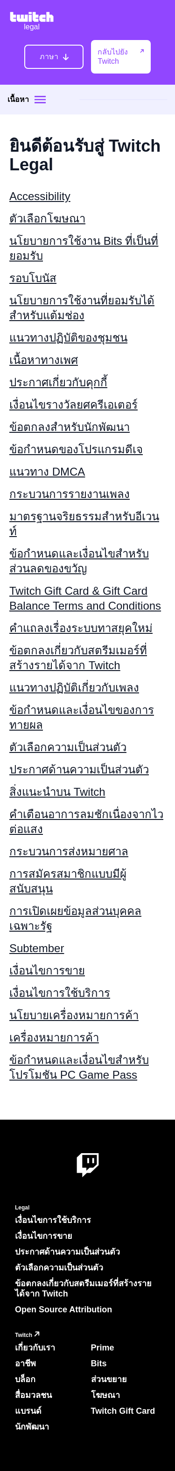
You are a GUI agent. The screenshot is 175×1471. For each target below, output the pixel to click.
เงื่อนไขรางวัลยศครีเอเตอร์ (73, 404)
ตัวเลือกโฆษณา (47, 218)
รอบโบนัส (32, 278)
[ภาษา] (54, 57)
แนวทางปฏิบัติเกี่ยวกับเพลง (74, 687)
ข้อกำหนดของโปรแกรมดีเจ (76, 449)
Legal (22, 1207)
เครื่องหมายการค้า (54, 1037)
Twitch (28, 1335)
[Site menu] (40, 99)
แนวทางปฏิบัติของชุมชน (68, 337)
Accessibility (39, 196)
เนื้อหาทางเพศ (43, 360)
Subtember (36, 948)
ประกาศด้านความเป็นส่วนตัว (79, 769)
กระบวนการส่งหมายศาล (68, 851)
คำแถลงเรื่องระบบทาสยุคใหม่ (81, 628)
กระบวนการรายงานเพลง (69, 494)
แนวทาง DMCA (47, 471)
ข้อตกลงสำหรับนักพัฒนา (69, 427)
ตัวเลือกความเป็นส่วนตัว (67, 747)
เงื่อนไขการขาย (47, 970)
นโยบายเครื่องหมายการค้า (74, 1015)
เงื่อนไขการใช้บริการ (59, 993)
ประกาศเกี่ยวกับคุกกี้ (58, 382)
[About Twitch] (88, 1165)
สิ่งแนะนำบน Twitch (57, 792)
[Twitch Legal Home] (31, 22)
